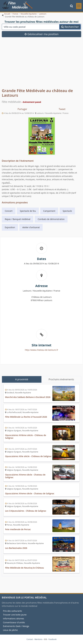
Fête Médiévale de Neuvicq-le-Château (24, 567)
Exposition (10, 227)
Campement (49, 210)
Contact (30, 639)
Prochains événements (61, 379)
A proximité (21, 379)
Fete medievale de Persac (18, 529)
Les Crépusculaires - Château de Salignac (25, 510)
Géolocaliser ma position (41, 34)
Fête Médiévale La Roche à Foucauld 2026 (26, 416)
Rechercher (70, 27)
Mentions (38, 639)
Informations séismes (13, 618)
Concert (8, 210)
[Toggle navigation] (78, 6)
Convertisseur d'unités (14, 622)
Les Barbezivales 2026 (16, 548)
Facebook (52, 639)
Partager (22, 109)
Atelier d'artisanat (31, 227)
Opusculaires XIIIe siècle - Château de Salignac (28, 456)
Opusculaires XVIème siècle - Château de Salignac (25, 436)
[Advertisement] (41, 65)
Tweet (62, 109)
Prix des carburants (12, 610)
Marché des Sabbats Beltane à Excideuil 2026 (27, 397)
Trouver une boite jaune (15, 614)
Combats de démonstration (51, 219)
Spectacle (67, 210)
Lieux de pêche (10, 630)
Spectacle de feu (28, 210)
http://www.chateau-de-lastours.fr (41, 349)
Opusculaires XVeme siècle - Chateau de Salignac (25, 476)
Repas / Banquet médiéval (17, 219)
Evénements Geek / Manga (16, 626)
